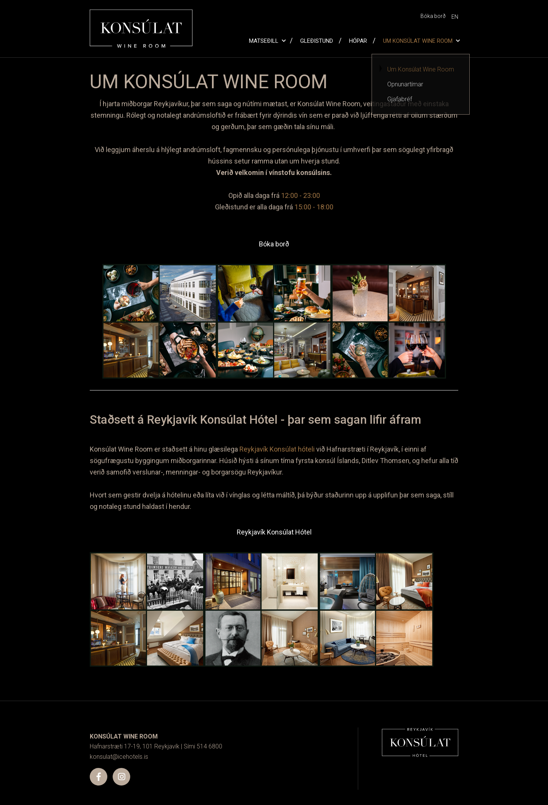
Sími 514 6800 (203, 746)
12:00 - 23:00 (300, 195)
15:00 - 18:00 (313, 207)
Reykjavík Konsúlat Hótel (274, 532)
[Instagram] (121, 777)
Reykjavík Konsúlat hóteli (277, 449)
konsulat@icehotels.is (119, 756)
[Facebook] (98, 777)
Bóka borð (274, 244)
